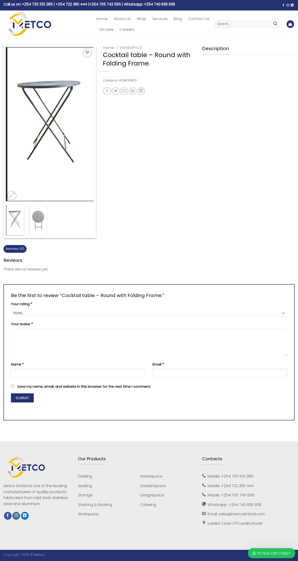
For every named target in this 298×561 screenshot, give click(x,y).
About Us (122, 18)
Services (160, 18)
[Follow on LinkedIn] (292, 5)
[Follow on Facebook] (283, 5)
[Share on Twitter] (115, 91)
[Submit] (275, 24)
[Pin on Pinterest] (132, 91)
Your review (22, 324)
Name (17, 364)
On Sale (106, 29)
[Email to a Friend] (124, 91)
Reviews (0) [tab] (15, 248)
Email (158, 364)
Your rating (21, 304)
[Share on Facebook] (107, 91)
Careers (126, 29)
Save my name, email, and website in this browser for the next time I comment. (84, 386)
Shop (141, 18)
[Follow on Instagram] (287, 5)
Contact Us (199, 18)
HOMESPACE (131, 47)
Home (102, 18)
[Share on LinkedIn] (141, 91)
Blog (178, 18)
